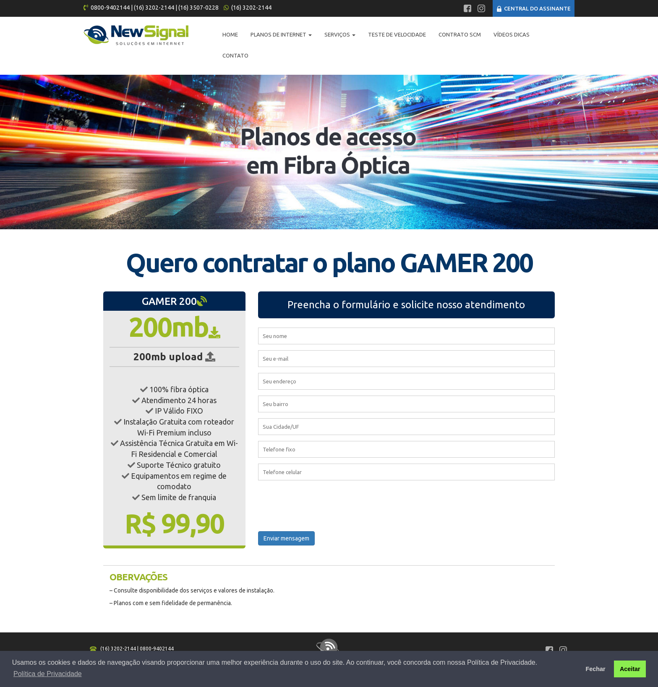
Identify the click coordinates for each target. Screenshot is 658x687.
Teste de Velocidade (397, 34)
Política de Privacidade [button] (47, 673)
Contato (235, 55)
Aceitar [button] (630, 669)
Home (230, 34)
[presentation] (322, 504)
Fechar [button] (595, 669)
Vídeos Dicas (512, 34)
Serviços (339, 34)
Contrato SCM (460, 34)
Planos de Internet (281, 34)
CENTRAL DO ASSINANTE (534, 8)
